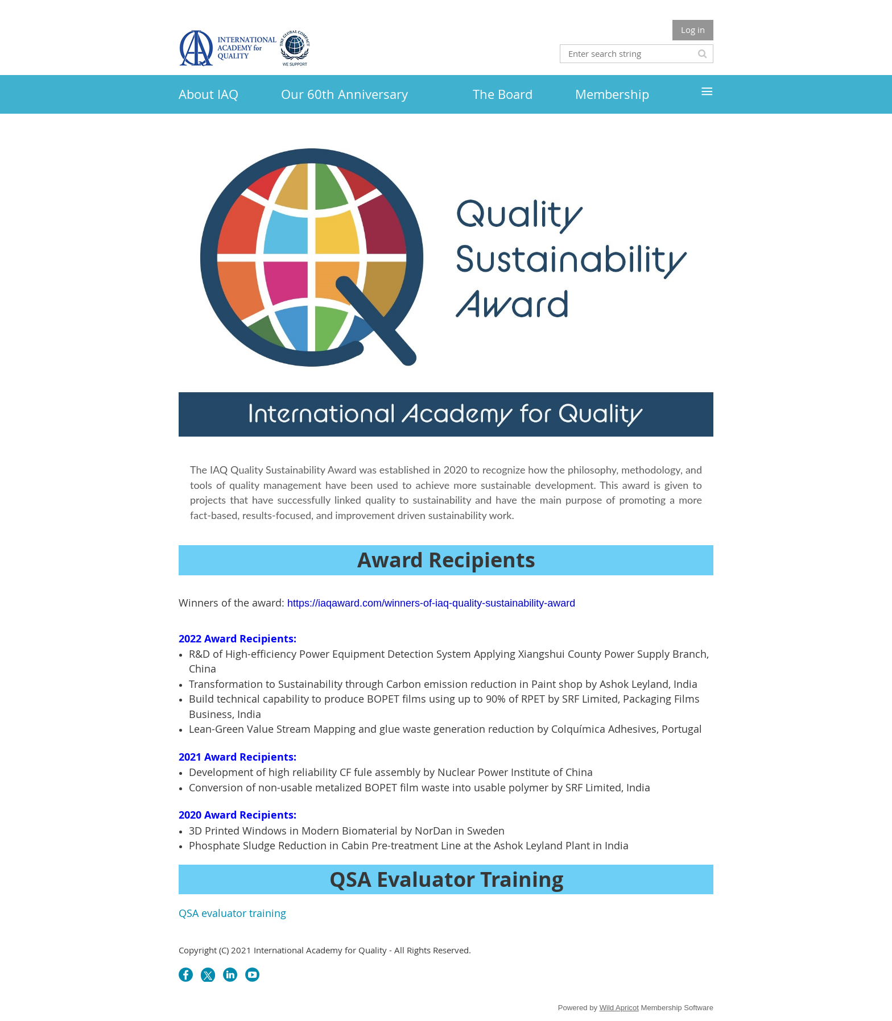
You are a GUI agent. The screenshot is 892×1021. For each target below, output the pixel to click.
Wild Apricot (619, 1007)
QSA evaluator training (232, 913)
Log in (693, 29)
